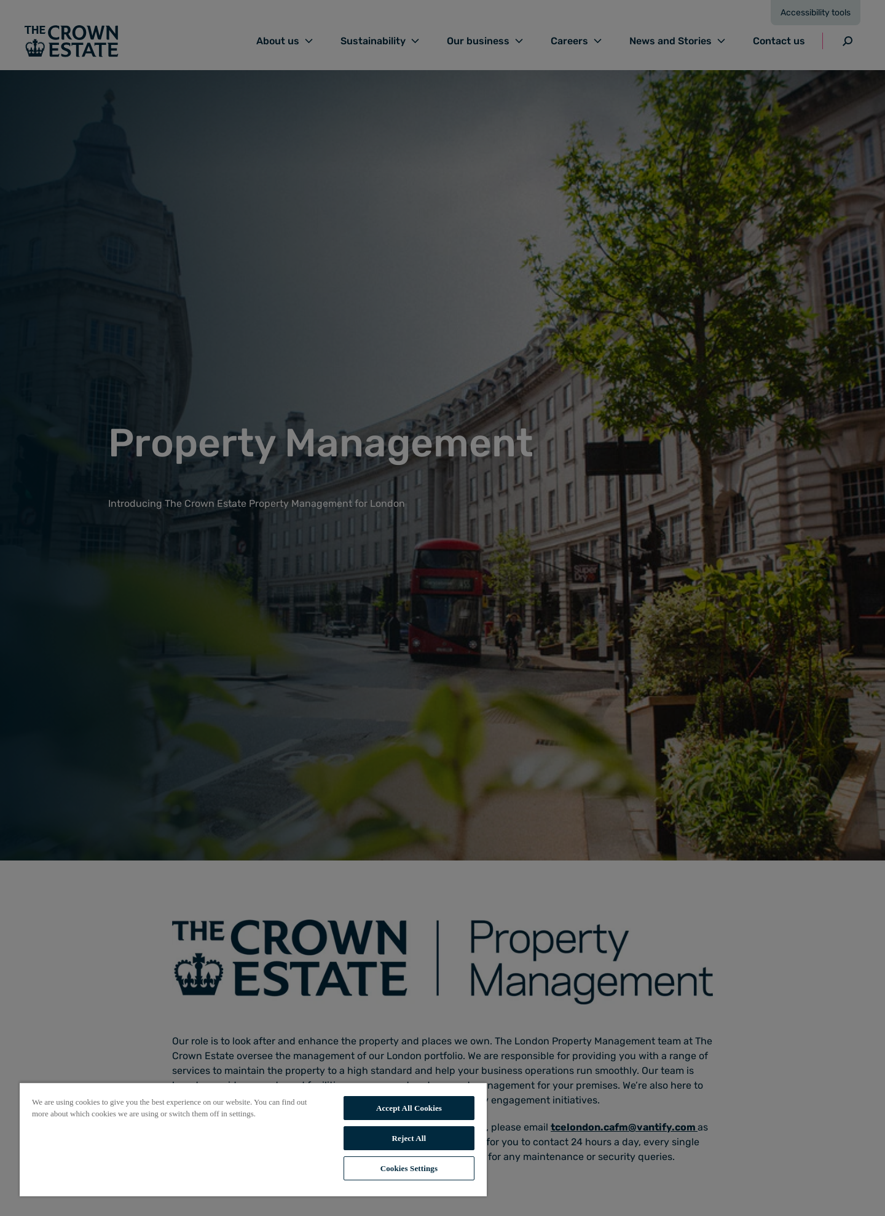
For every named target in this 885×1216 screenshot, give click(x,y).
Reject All (409, 1138)
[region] (253, 1139)
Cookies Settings (409, 1168)
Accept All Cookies (409, 1108)
